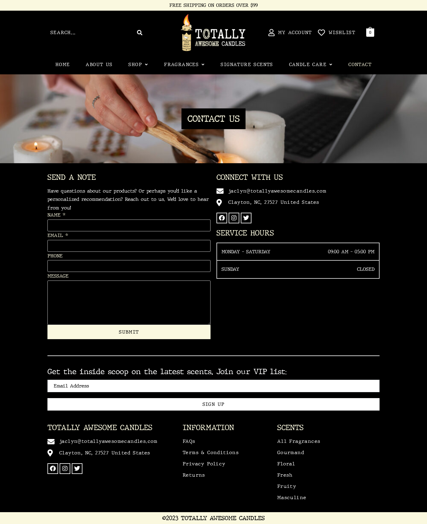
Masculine (292, 497)
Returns (194, 475)
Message (57, 276)
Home (62, 64)
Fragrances (184, 64)
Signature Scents (247, 64)
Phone (55, 256)
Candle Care (311, 64)
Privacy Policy (204, 464)
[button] (138, 64)
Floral (286, 464)
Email (57, 235)
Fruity (286, 486)
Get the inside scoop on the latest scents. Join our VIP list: (167, 371)
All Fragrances (299, 441)
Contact (360, 64)
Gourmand (290, 452)
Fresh (285, 475)
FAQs (189, 441)
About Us (99, 64)
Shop (138, 64)
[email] (213, 386)
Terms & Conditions (211, 452)
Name (56, 215)
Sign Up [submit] (214, 404)
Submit (129, 332)
